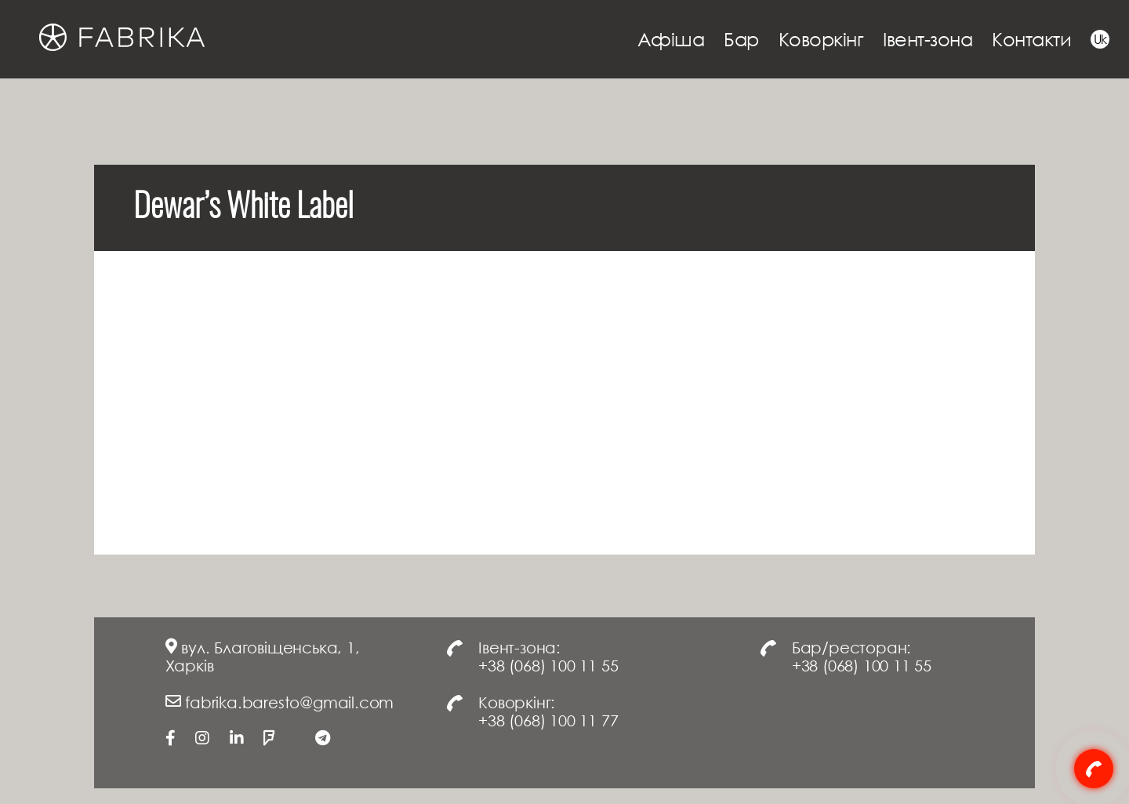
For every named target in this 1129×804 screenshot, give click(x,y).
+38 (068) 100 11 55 (548, 665)
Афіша (671, 38)
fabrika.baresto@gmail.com (289, 702)
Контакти (1031, 38)
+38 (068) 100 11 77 (548, 720)
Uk (1100, 39)
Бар (741, 38)
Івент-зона (927, 38)
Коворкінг (821, 38)
